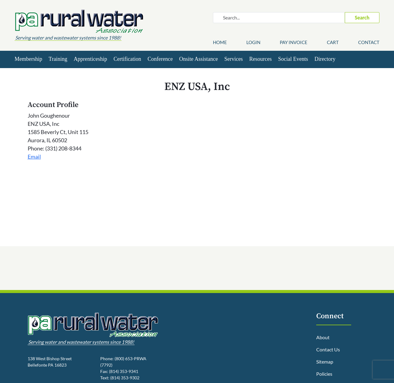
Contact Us (328, 349)
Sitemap (324, 361)
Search (362, 17)
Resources (260, 59)
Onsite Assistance (198, 59)
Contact (368, 42)
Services (233, 59)
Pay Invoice (293, 42)
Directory (324, 59)
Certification (127, 59)
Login (253, 42)
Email (34, 156)
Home (220, 42)
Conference (160, 59)
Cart (333, 42)
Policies (324, 374)
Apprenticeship (90, 59)
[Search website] (279, 17)
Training (58, 59)
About (323, 337)
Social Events (293, 59)
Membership (28, 59)
